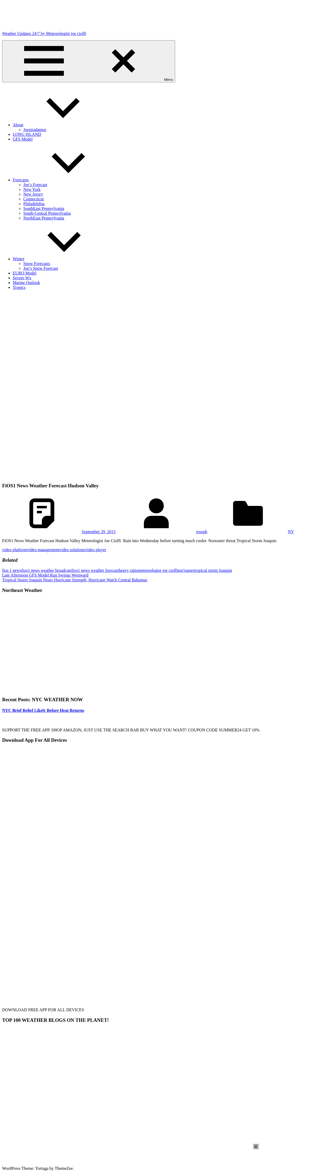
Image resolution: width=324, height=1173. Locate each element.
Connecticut (33, 199)
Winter (58, 259)
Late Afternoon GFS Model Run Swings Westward (45, 575)
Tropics (19, 287)
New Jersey (33, 194)
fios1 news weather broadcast (46, 570)
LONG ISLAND (27, 134)
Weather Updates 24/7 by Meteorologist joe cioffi (44, 33)
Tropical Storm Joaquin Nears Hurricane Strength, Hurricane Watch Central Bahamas (74, 580)
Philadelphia (34, 203)
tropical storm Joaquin (213, 570)
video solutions (72, 549)
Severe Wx (22, 278)
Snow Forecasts (36, 263)
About (58, 125)
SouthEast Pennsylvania (43, 208)
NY (291, 531)
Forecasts (60, 180)
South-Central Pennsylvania (47, 213)
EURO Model (24, 273)
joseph (201, 531)
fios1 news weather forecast (95, 570)
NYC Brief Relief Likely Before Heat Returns (43, 710)
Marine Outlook (26, 282)
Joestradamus (34, 129)
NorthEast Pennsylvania (43, 218)
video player (95, 549)
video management (43, 549)
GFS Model (23, 139)
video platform (14, 549)
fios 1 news (11, 570)
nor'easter (186, 570)
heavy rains (128, 570)
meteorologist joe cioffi (158, 570)
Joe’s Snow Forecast (40, 268)
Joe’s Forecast (35, 184)
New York (32, 189)
